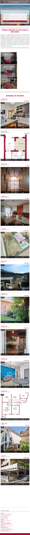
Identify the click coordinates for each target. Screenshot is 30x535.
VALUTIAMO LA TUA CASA (7, 65)
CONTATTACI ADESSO (22, 55)
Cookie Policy (16, 2)
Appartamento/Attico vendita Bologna (6, 498)
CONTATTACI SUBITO (8, 55)
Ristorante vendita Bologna (4, 502)
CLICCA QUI (7, 59)
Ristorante (3, 440)
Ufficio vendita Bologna (4, 501)
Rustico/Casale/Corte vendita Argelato (6, 505)
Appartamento (4, 83)
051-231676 (4, 524)
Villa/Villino (3, 213)
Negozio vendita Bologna (4, 503)
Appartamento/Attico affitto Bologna (6, 499)
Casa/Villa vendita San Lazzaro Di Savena (6, 515)
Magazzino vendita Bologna (4, 500)
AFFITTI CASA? (22, 54)
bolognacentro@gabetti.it (6, 525)
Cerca (15, 21)
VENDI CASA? (7, 54)
